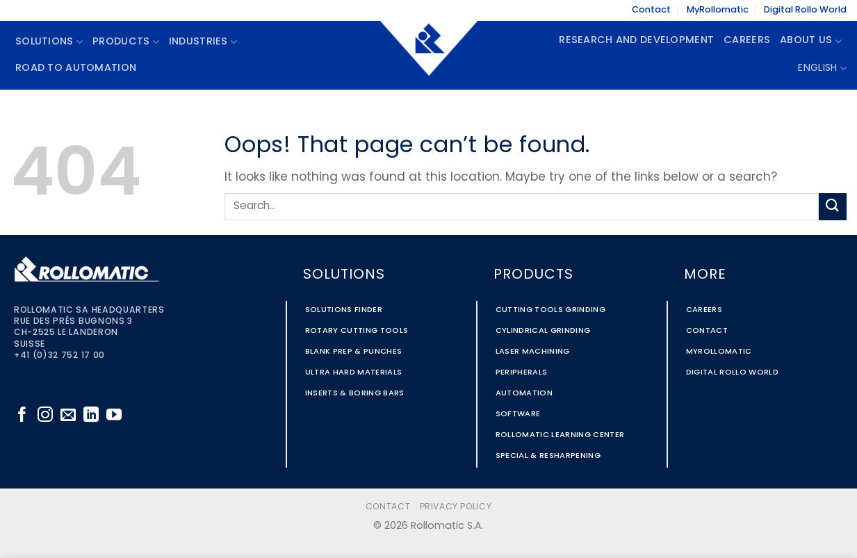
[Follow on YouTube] (114, 416)
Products (125, 42)
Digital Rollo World (805, 10)
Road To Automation (75, 68)
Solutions (49, 42)
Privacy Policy (456, 507)
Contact (651, 10)
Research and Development (636, 40)
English (822, 68)
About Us (811, 41)
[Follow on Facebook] (22, 416)
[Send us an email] (68, 416)
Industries (203, 42)
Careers (747, 40)
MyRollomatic (718, 10)
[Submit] (833, 206)
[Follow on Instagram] (45, 416)
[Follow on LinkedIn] (91, 416)
